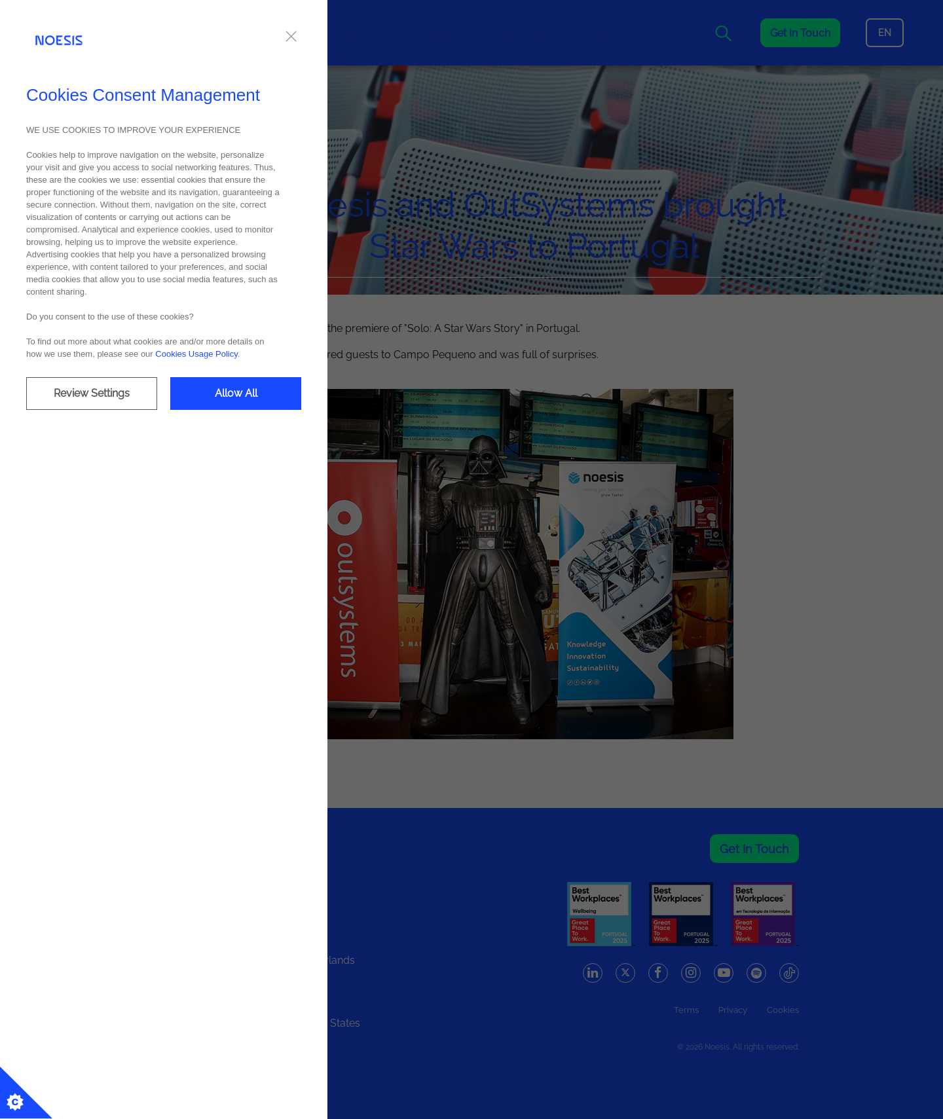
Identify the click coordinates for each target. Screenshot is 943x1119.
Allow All (236, 393)
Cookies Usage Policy (196, 354)
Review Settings (92, 393)
